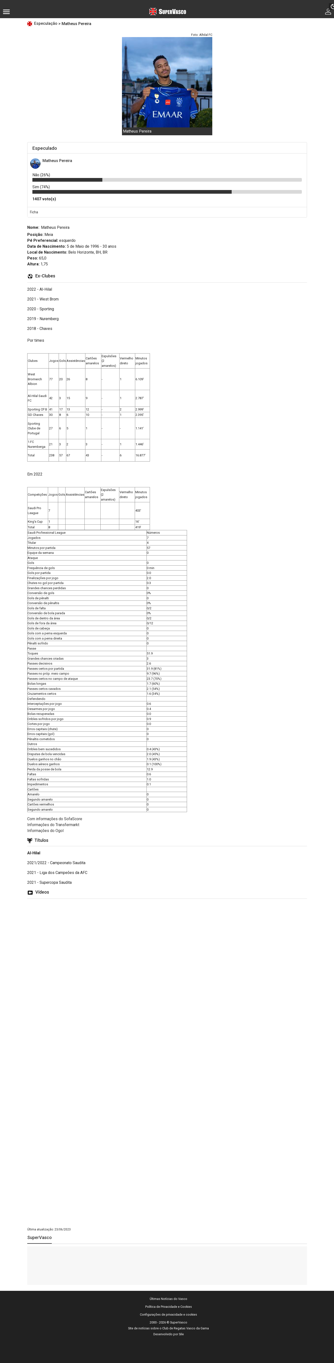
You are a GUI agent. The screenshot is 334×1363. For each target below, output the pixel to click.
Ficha (34, 212)
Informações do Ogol (45, 830)
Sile (181, 1334)
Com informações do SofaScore (54, 819)
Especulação (46, 23)
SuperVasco (39, 1237)
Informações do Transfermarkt (53, 824)
